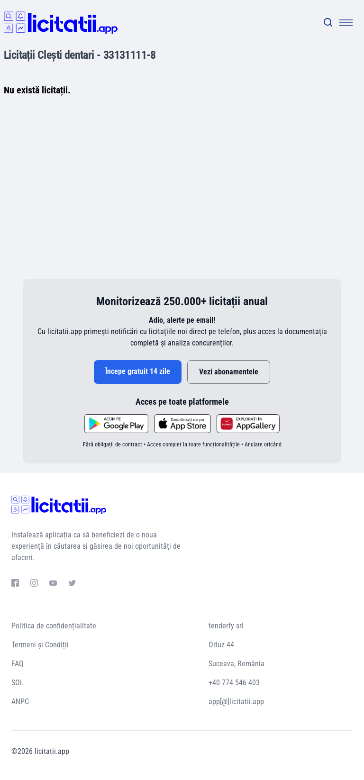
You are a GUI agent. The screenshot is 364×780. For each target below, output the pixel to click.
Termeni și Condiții (40, 644)
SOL (17, 682)
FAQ (17, 663)
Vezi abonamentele (228, 371)
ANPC (20, 701)
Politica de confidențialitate (53, 625)
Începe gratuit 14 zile (137, 371)
